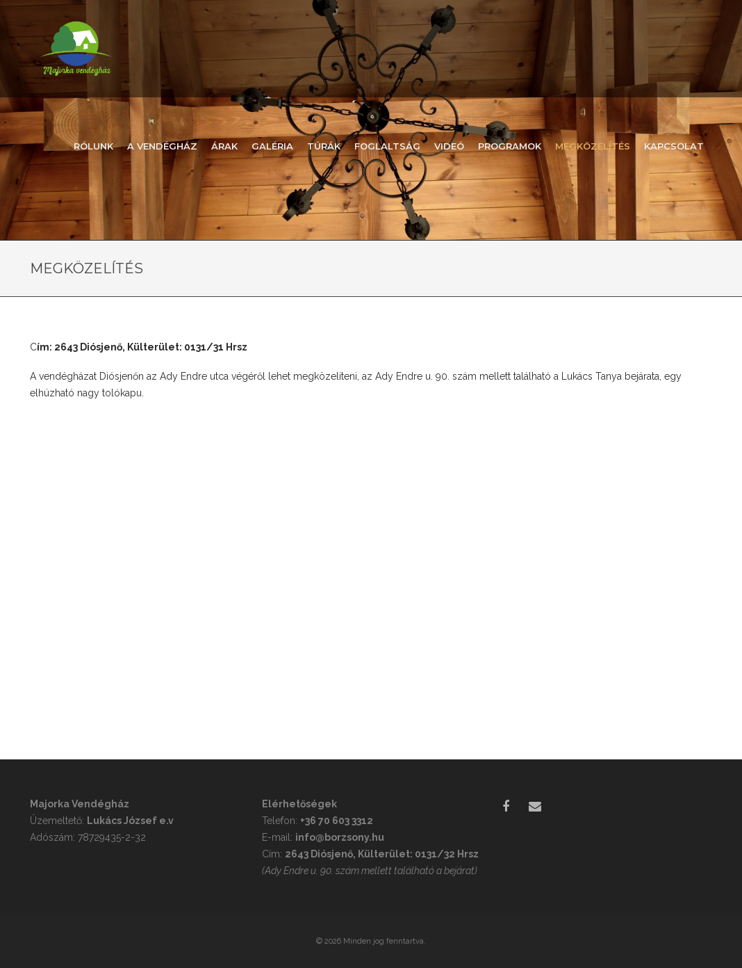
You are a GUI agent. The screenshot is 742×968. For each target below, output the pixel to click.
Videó (449, 146)
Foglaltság (387, 146)
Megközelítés (592, 146)
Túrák (323, 146)
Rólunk (93, 146)
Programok (509, 146)
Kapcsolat (674, 146)
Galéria (272, 146)
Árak (224, 146)
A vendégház (162, 146)
